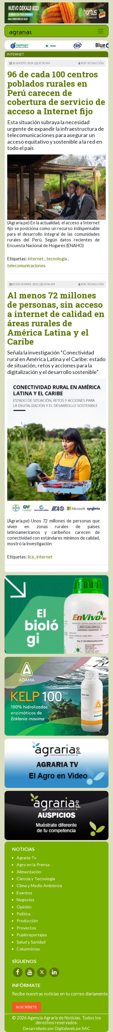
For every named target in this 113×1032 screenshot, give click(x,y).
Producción (27, 920)
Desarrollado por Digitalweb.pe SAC (56, 1028)
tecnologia (56, 258)
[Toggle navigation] (100, 31)
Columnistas (28, 948)
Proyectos (26, 927)
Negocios (25, 899)
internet (36, 258)
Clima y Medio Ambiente (39, 885)
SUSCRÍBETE (26, 1007)
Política (23, 913)
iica (31, 556)
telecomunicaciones (26, 265)
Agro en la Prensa (33, 864)
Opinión (24, 906)
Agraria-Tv (26, 857)
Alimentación (29, 871)
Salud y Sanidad (31, 941)
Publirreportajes (32, 934)
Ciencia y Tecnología (36, 878)
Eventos (24, 892)
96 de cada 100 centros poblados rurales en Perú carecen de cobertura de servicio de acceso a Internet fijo (56, 93)
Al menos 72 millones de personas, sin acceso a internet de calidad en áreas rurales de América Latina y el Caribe (56, 318)
